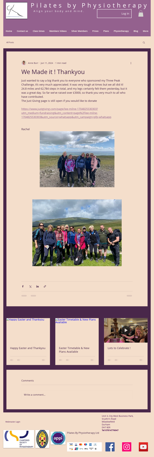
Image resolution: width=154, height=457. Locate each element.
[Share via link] (44, 286)
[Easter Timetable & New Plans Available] (77, 330)
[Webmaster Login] (12, 421)
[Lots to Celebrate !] (126, 330)
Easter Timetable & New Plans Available (74, 349)
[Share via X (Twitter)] (30, 286)
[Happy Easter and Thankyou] (28, 330)
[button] (140, 13)
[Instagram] (126, 446)
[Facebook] (110, 446)
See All (144, 312)
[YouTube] (143, 446)
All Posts (10, 42)
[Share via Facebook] (22, 286)
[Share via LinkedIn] (37, 286)
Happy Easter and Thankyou (27, 348)
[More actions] (131, 63)
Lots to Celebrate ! (119, 348)
